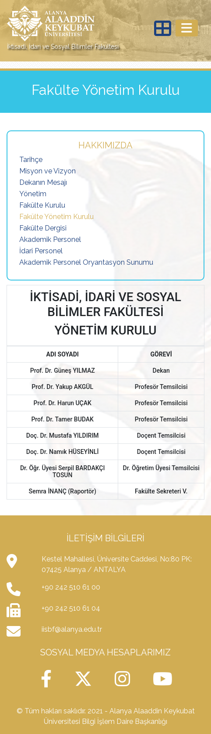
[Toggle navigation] (187, 28)
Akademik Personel (50, 239)
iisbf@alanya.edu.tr (72, 629)
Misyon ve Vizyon (47, 171)
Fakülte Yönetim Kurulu (56, 216)
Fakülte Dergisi (43, 228)
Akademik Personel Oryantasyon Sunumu (86, 262)
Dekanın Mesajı (43, 182)
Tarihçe (30, 159)
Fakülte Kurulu (42, 205)
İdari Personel (41, 251)
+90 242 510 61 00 (71, 587)
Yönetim (32, 194)
